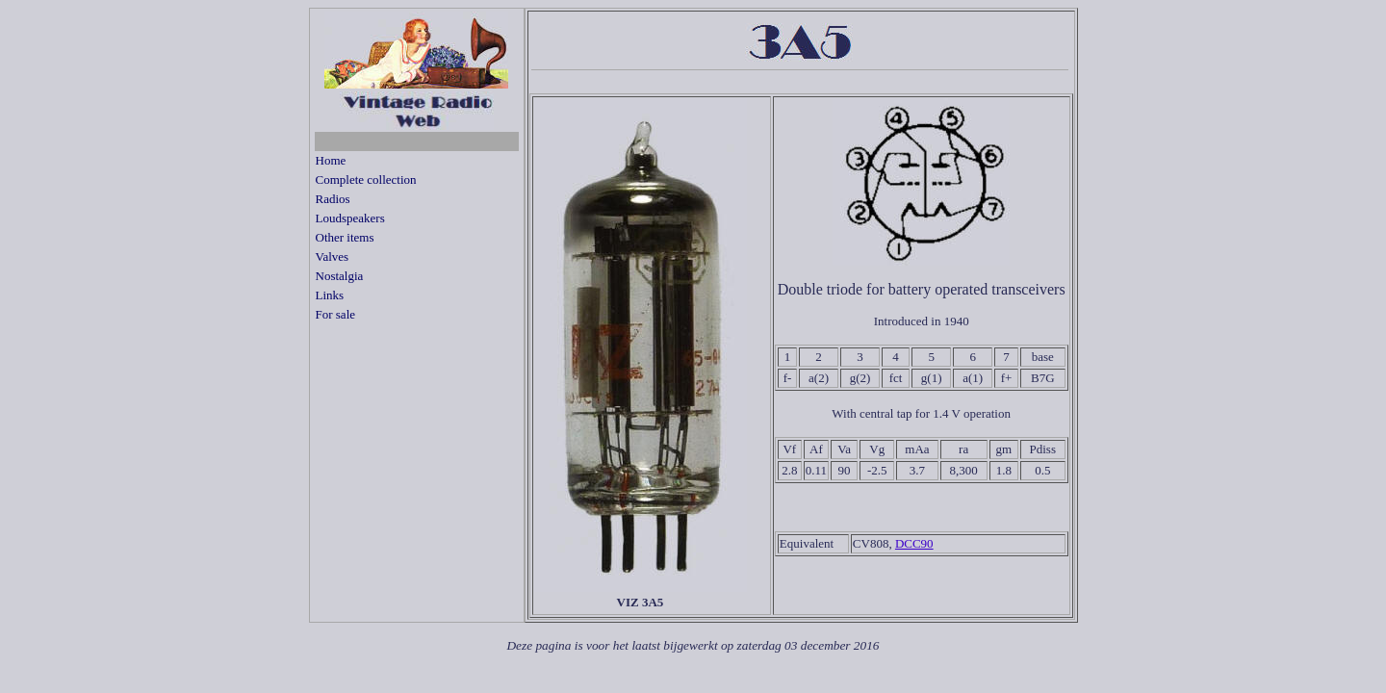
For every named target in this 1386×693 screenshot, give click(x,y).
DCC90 (914, 543)
